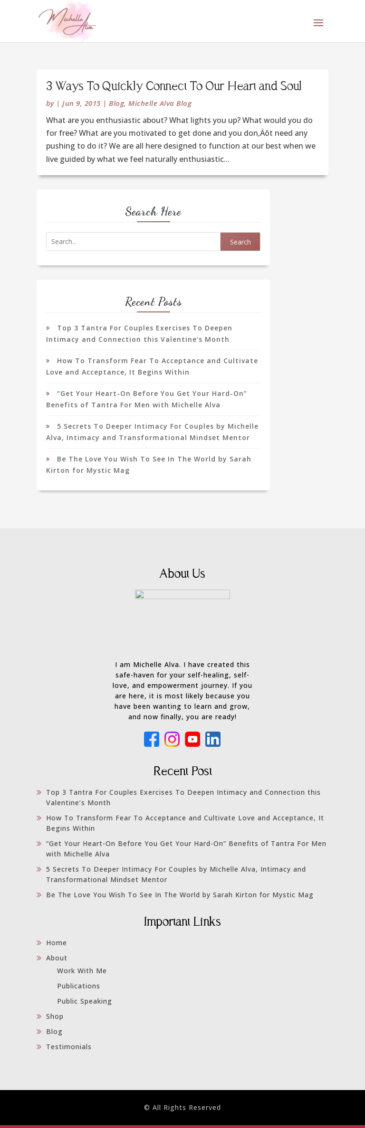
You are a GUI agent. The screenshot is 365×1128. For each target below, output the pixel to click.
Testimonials (69, 1049)
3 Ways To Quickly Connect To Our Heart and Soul (174, 87)
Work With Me (82, 973)
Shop (55, 1019)
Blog (116, 103)
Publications (78, 988)
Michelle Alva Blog (160, 103)
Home (56, 945)
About (56, 960)
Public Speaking (84, 1003)
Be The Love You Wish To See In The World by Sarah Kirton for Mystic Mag (180, 897)
